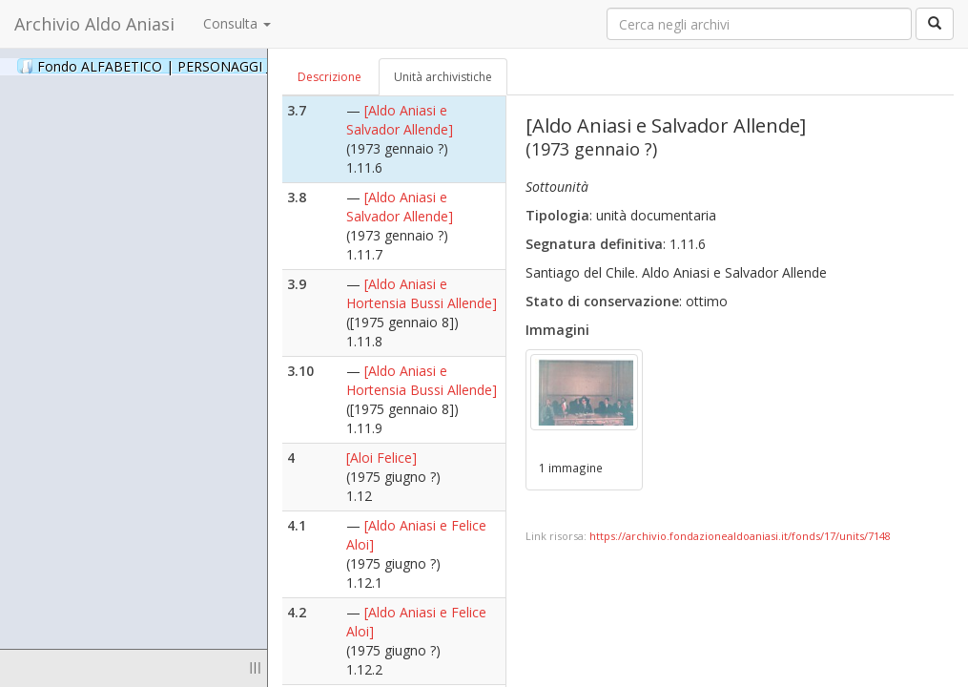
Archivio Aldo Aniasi (94, 23)
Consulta (237, 23)
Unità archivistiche (443, 77)
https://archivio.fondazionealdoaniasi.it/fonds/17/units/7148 (740, 536)
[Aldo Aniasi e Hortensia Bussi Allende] (421, 293)
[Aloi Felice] (381, 457)
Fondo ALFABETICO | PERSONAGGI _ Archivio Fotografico (231, 65)
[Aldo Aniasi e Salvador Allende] (399, 119)
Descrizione (329, 77)
